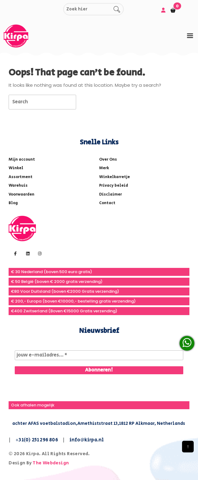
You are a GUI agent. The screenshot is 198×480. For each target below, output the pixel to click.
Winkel (16, 168)
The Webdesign (51, 463)
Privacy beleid (113, 186)
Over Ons (108, 159)
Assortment (21, 177)
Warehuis (18, 186)
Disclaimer (110, 194)
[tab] (190, 36)
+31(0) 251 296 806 (36, 440)
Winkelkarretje (114, 177)
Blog (13, 203)
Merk (104, 168)
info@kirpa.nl (86, 440)
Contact (107, 203)
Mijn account (22, 159)
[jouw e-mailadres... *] (99, 355)
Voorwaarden (21, 194)
